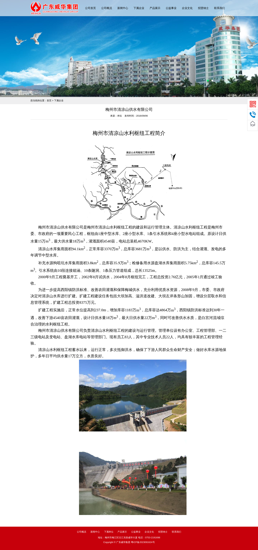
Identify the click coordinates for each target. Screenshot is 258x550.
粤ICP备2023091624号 (143, 542)
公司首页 (90, 8)
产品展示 (155, 8)
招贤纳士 (203, 8)
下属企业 (138, 8)
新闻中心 (122, 8)
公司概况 (106, 8)
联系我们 (219, 8)
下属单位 (108, 531)
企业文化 (187, 8)
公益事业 (171, 8)
